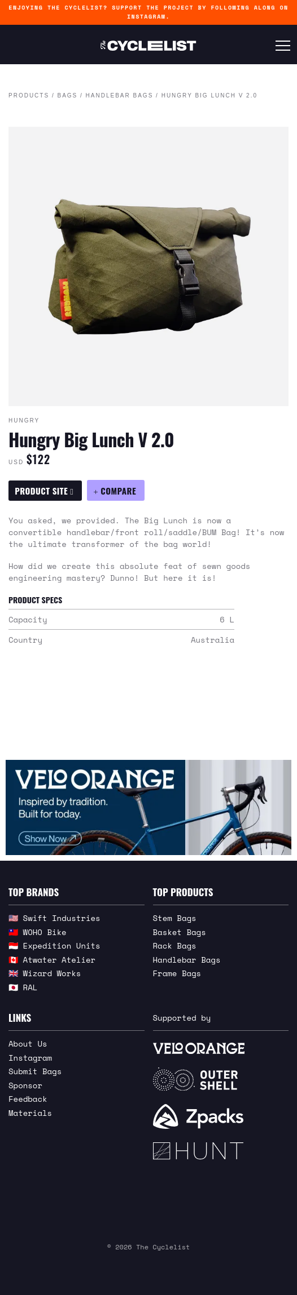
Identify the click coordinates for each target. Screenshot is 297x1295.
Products (28, 95)
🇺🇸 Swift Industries (54, 918)
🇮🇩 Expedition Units (54, 945)
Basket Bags (179, 932)
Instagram (30, 1057)
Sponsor (25, 1085)
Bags (67, 95)
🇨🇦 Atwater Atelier (51, 959)
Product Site (44, 490)
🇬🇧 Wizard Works (44, 973)
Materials (30, 1113)
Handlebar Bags (120, 95)
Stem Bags (174, 918)
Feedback (27, 1099)
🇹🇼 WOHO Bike (37, 932)
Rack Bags (174, 945)
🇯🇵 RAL (22, 987)
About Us (27, 1043)
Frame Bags (177, 973)
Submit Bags (35, 1071)
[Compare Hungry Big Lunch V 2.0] (116, 490)
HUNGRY (24, 420)
